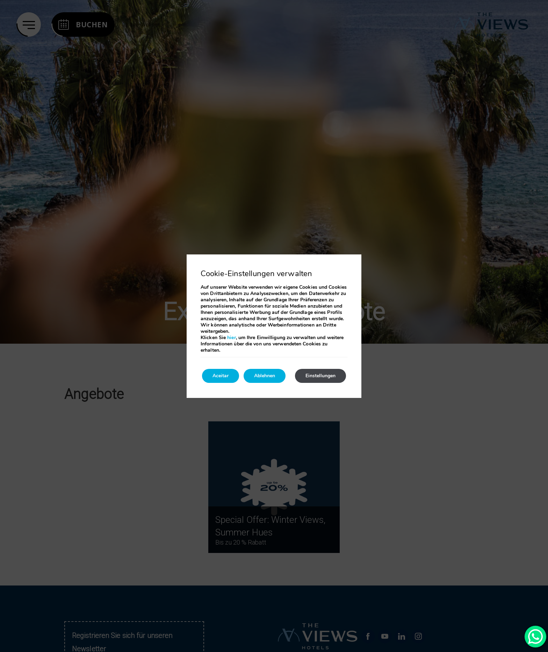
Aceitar (220, 375)
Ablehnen (264, 375)
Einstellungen (320, 375)
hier (231, 337)
